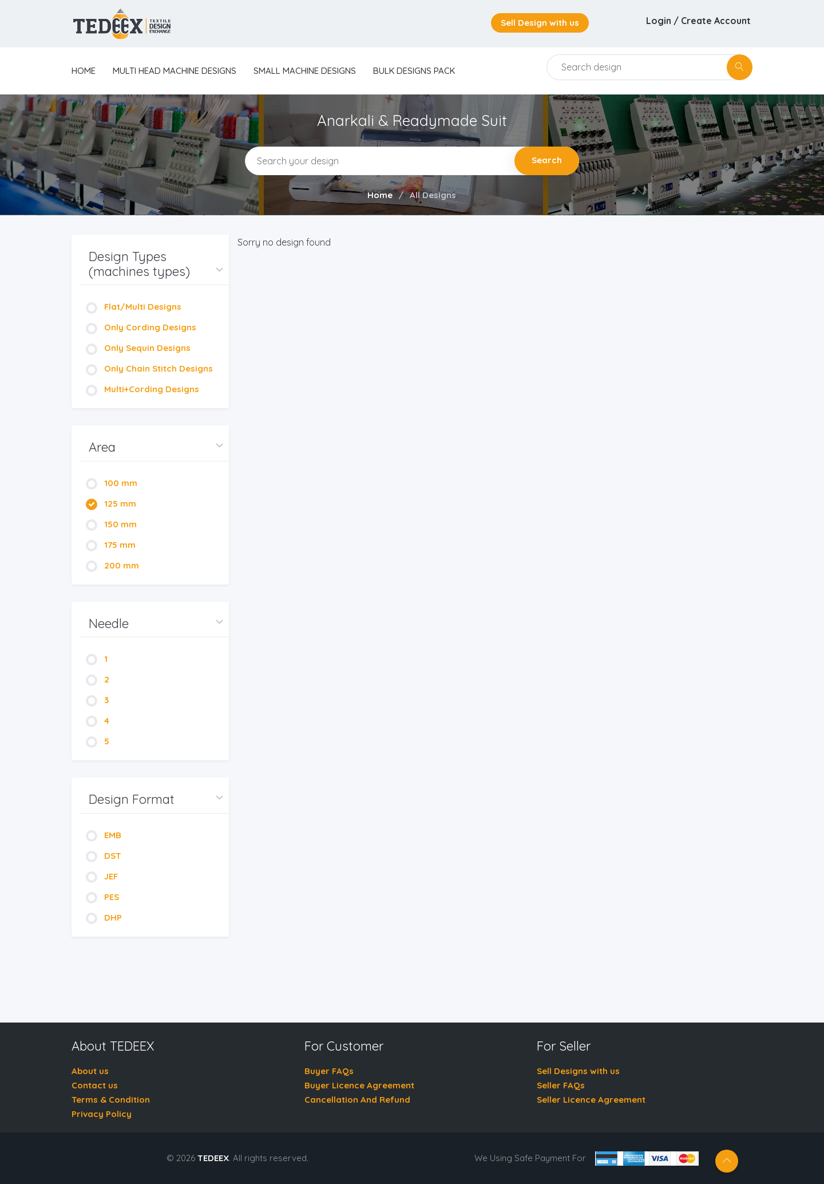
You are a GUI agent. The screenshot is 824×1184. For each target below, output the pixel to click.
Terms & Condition (111, 1099)
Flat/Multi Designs (133, 306)
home (84, 70)
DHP (104, 917)
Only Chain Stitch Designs (149, 368)
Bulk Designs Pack (414, 70)
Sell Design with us (540, 22)
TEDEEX (213, 1158)
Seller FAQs (561, 1085)
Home (380, 195)
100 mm (111, 482)
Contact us (95, 1085)
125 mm (111, 503)
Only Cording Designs (141, 327)
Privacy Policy (102, 1113)
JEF (102, 876)
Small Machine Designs (304, 70)
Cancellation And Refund (357, 1099)
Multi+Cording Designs (142, 389)
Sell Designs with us (578, 1070)
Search (547, 160)
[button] (154, 264)
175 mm (111, 544)
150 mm (111, 524)
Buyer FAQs (329, 1070)
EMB (103, 835)
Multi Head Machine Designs (174, 70)
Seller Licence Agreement (591, 1099)
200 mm (112, 565)
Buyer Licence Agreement (359, 1085)
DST (103, 855)
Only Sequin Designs (138, 347)
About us (90, 1070)
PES (102, 896)
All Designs (433, 195)
